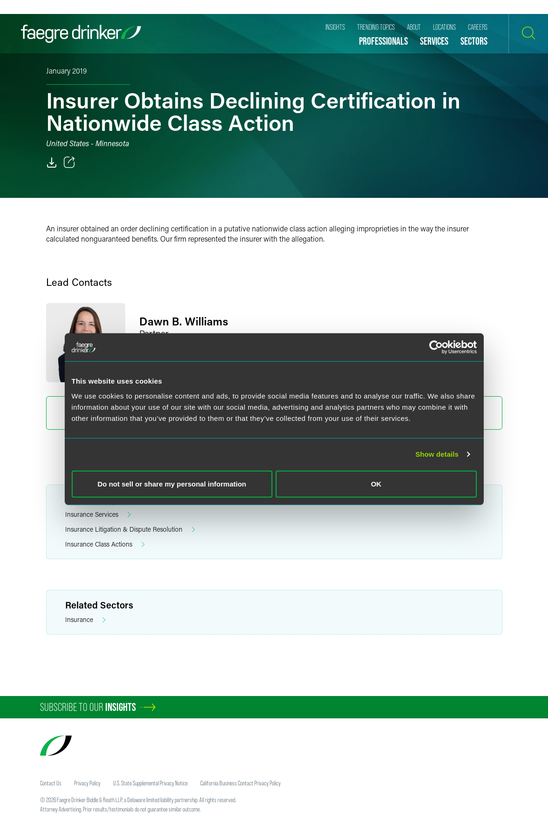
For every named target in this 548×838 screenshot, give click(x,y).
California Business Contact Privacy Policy (240, 783)
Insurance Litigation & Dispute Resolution (130, 529)
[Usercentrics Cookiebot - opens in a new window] (436, 347)
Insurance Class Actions (105, 544)
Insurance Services (98, 515)
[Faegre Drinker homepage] (81, 34)
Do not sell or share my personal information (172, 483)
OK (376, 483)
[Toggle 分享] (69, 162)
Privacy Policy (87, 783)
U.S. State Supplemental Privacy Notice (150, 783)
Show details (437, 454)
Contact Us (50, 783)
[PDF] (52, 162)
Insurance (85, 620)
